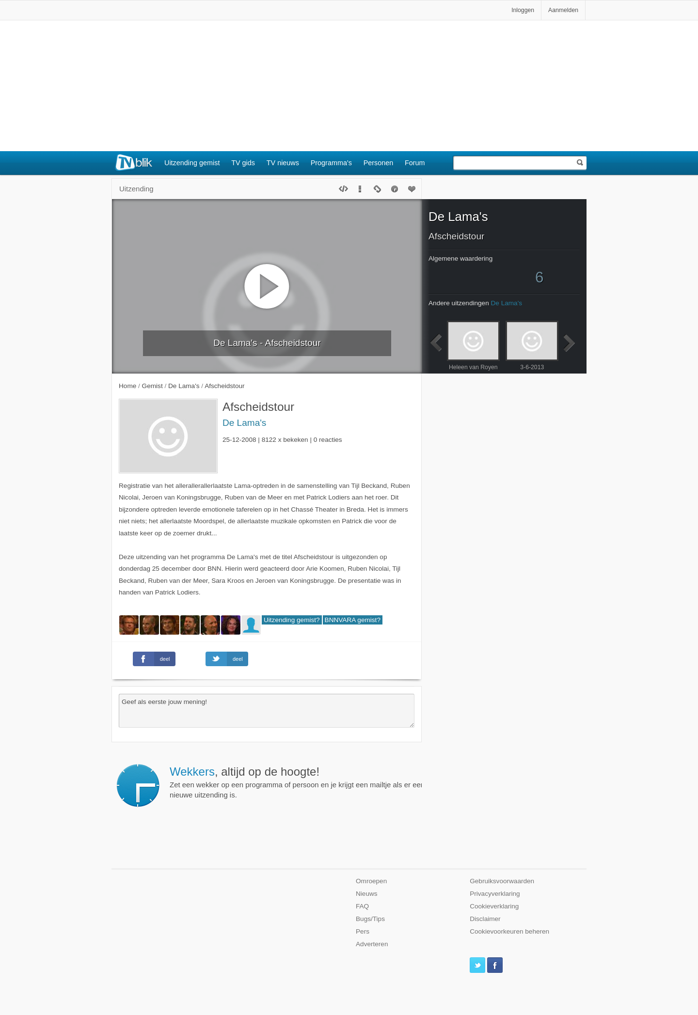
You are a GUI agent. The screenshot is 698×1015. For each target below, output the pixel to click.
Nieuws (367, 893)
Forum (415, 163)
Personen (379, 163)
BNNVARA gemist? (353, 620)
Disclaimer (485, 918)
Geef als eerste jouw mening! (266, 711)
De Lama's (244, 423)
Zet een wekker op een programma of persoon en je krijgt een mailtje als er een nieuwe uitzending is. (297, 782)
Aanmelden (563, 10)
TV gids (243, 163)
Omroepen (371, 881)
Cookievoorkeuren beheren (509, 931)
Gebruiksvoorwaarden (502, 881)
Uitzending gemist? (292, 620)
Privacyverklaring (495, 893)
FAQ (362, 906)
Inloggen (522, 10)
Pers (362, 931)
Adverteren (372, 944)
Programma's (331, 163)
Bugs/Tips (370, 918)
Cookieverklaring (494, 906)
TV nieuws (283, 163)
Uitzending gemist (192, 163)
